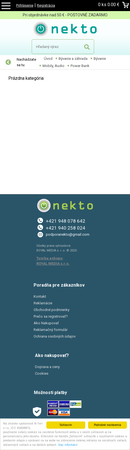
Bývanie (100, 58)
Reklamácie (43, 303)
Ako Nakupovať (46, 323)
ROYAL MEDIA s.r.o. (52, 263)
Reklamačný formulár (51, 330)
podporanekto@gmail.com (67, 234)
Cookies (41, 373)
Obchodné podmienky (51, 310)
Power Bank (80, 66)
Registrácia (46, 5)
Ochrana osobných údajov (55, 336)
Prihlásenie (24, 5)
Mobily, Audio (53, 66)
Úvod (48, 58)
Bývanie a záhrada (73, 58)
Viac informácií (68, 444)
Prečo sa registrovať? (51, 316)
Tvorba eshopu (49, 258)
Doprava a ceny (47, 367)
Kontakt (40, 296)
